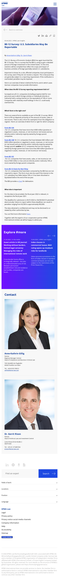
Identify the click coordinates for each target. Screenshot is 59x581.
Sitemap (5, 533)
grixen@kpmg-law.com (12, 449)
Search (46, 473)
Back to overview (16, 30)
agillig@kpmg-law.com (12, 370)
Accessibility (6, 530)
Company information (10, 523)
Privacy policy (7, 516)
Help (3, 526)
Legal (4, 512)
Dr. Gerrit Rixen (26, 55)
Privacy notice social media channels (16, 519)
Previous (49, 235)
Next (53, 236)
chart (20, 181)
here (28, 214)
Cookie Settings (7, 537)
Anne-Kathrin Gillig (13, 55)
